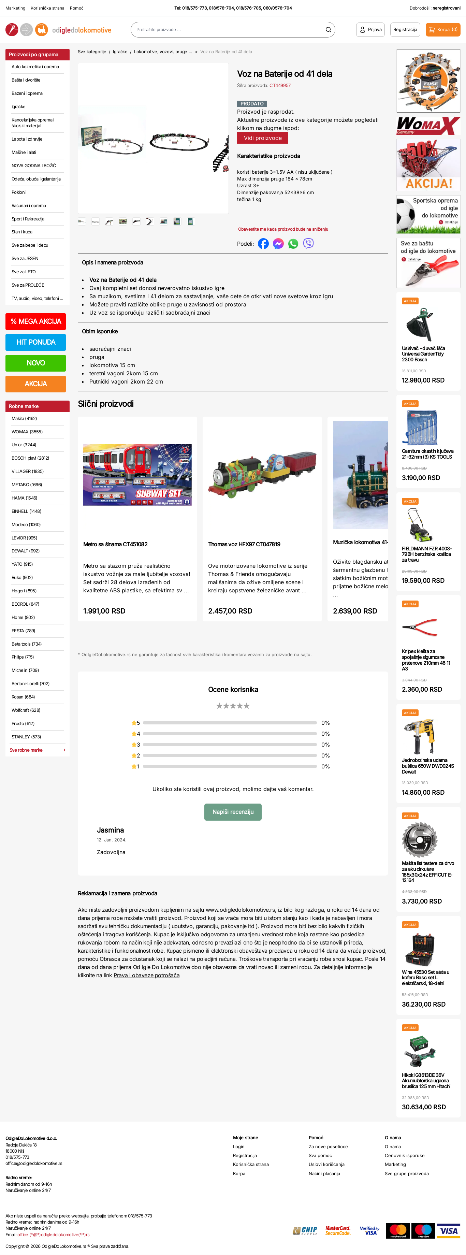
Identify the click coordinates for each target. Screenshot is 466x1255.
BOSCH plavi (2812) (30, 458)
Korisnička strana (47, 8)
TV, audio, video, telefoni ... (37, 298)
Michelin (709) (25, 670)
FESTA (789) (23, 630)
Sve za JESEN (25, 258)
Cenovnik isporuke (405, 1155)
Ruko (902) (22, 577)
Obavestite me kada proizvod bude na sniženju (283, 229)
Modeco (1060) (26, 524)
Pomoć (77, 8)
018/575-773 (194, 8)
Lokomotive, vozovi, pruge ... (163, 51)
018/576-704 (221, 8)
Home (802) (23, 617)
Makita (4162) (24, 418)
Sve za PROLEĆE (28, 285)
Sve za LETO (24, 271)
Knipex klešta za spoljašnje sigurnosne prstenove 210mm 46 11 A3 (426, 659)
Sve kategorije (92, 51)
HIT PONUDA (35, 342)
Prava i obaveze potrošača (146, 989)
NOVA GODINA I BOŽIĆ (34, 165)
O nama (393, 1146)
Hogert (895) (24, 590)
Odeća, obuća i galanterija (36, 179)
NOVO (36, 363)
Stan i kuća (22, 231)
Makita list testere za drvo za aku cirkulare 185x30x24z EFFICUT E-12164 (428, 871)
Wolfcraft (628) (26, 710)
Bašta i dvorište (26, 80)
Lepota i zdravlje (27, 139)
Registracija (245, 1155)
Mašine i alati (24, 152)
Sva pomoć (320, 1155)
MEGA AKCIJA (35, 321)
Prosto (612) (23, 723)
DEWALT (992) (26, 550)
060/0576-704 (277, 8)
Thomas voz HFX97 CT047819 (244, 558)
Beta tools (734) (27, 644)
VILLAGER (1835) (28, 471)
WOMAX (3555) (27, 431)
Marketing (15, 8)
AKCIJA (36, 384)
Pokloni (18, 192)
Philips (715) (23, 657)
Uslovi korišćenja (327, 1164)
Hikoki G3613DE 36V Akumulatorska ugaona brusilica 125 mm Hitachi (426, 1081)
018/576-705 (248, 8)
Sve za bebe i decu (30, 245)
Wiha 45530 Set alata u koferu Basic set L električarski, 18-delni (425, 977)
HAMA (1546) (25, 498)
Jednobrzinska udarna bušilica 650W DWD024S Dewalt (428, 766)
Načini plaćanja (324, 1173)
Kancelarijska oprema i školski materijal (33, 123)
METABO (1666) (27, 484)
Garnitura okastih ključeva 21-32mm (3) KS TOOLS (427, 454)
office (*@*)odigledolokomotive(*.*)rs (53, 1234)
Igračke (18, 106)
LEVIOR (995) (24, 537)
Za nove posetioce (328, 1146)
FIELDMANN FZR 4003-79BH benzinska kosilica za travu (427, 554)
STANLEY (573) (26, 736)
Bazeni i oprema (27, 93)
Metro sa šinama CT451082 (115, 558)
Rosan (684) (23, 696)
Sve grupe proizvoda (407, 1173)
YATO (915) (22, 564)
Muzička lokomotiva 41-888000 (370, 556)
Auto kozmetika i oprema (35, 66)
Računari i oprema (29, 205)
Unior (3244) (24, 444)
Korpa (239, 1173)
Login (239, 1146)
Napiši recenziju (233, 826)
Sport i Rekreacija (28, 218)
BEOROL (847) (25, 604)
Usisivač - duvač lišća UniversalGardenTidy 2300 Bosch (423, 354)
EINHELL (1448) (26, 511)
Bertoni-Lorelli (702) (30, 683)
